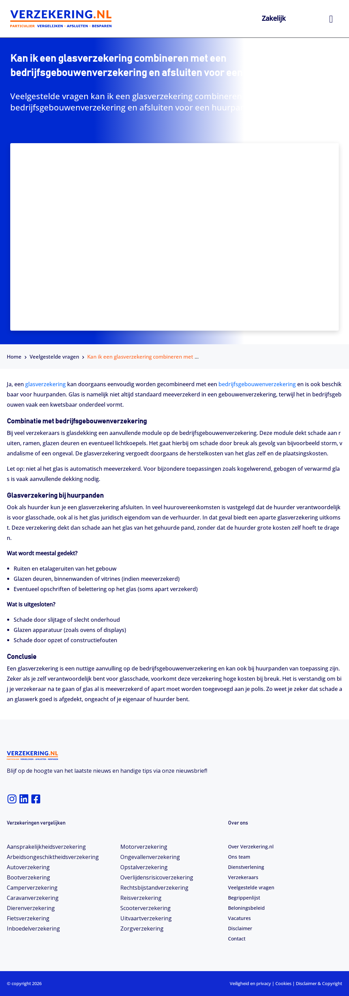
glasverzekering (45, 384)
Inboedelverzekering (33, 928)
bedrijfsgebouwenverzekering (257, 384)
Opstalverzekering (144, 867)
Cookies (283, 983)
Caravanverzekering (33, 898)
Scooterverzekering (145, 908)
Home (14, 356)
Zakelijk (274, 18)
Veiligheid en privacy (250, 983)
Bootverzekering (28, 877)
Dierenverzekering (31, 908)
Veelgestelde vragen (54, 356)
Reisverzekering (141, 898)
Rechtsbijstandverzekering (154, 887)
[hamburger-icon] (331, 19)
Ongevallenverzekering (150, 857)
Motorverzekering (143, 846)
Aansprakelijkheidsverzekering (46, 846)
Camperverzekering (32, 887)
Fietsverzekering (28, 918)
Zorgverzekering (142, 928)
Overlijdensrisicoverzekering (156, 877)
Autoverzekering (28, 867)
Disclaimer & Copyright (319, 983)
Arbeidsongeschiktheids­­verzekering (53, 857)
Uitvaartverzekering (146, 918)
